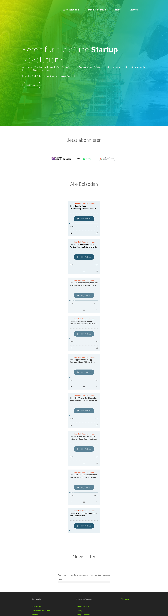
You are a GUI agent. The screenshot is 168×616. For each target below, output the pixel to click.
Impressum (36, 606)
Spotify (79, 610)
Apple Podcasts (82, 606)
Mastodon (125, 599)
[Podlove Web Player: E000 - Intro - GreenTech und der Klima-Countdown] (84, 525)
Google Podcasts (83, 615)
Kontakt (35, 615)
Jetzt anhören (32, 85)
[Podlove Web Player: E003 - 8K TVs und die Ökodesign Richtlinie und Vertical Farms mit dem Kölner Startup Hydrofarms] (84, 410)
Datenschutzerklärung (41, 610)
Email (60, 579)
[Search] (144, 9)
